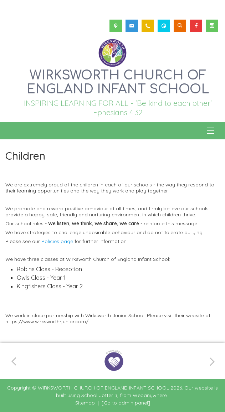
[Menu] (211, 130)
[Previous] (16, 361)
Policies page (58, 241)
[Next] (211, 361)
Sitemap (85, 403)
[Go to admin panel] (126, 403)
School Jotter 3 (99, 395)
